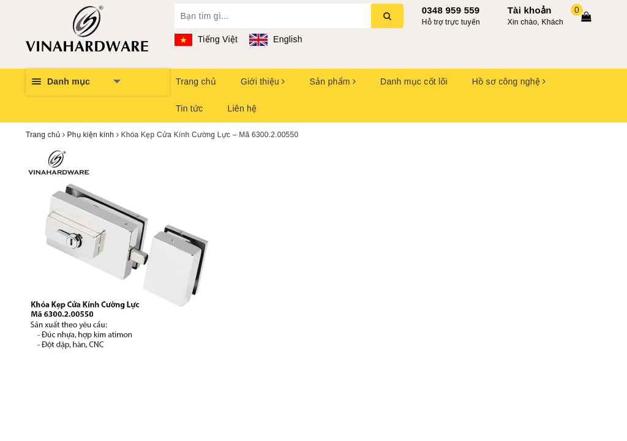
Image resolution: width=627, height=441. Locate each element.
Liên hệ (242, 108)
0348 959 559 (451, 10)
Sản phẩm (332, 81)
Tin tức (189, 108)
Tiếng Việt (206, 39)
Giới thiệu (263, 81)
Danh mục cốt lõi (414, 81)
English (275, 39)
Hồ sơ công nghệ (509, 81)
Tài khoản (530, 10)
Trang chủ (196, 81)
